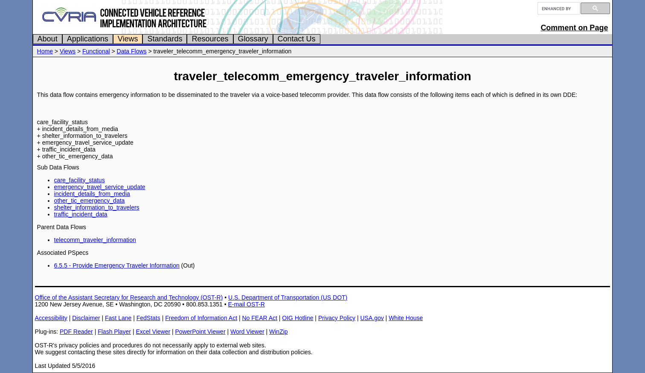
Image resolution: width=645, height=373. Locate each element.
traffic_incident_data (81, 214)
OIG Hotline (297, 318)
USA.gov (372, 318)
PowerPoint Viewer (200, 331)
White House (406, 318)
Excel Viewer (153, 331)
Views (128, 39)
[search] (558, 8)
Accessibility (51, 318)
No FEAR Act (259, 318)
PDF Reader (76, 331)
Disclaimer (86, 318)
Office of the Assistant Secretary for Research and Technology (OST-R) (129, 297)
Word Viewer (247, 331)
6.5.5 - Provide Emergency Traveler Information (117, 265)
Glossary (253, 39)
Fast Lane (118, 318)
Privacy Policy (336, 318)
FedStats (148, 318)
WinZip (278, 331)
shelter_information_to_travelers (96, 207)
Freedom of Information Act (201, 318)
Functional (96, 51)
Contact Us (297, 39)
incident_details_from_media (92, 193)
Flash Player (114, 331)
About (48, 39)
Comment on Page (574, 27)
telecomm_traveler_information (95, 239)
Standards (164, 39)
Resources (210, 39)
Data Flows (132, 51)
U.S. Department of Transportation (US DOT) (287, 297)
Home (45, 51)
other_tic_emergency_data (89, 200)
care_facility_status (79, 180)
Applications (87, 39)
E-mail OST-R (246, 304)
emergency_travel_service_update (99, 187)
